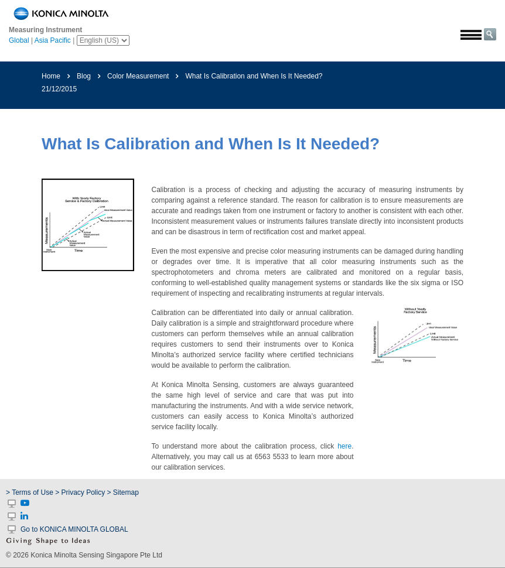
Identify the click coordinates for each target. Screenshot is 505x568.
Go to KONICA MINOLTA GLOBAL (74, 529)
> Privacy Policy (80, 492)
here (344, 446)
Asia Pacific (53, 40)
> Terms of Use (30, 492)
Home (51, 76)
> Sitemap (123, 492)
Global (19, 40)
